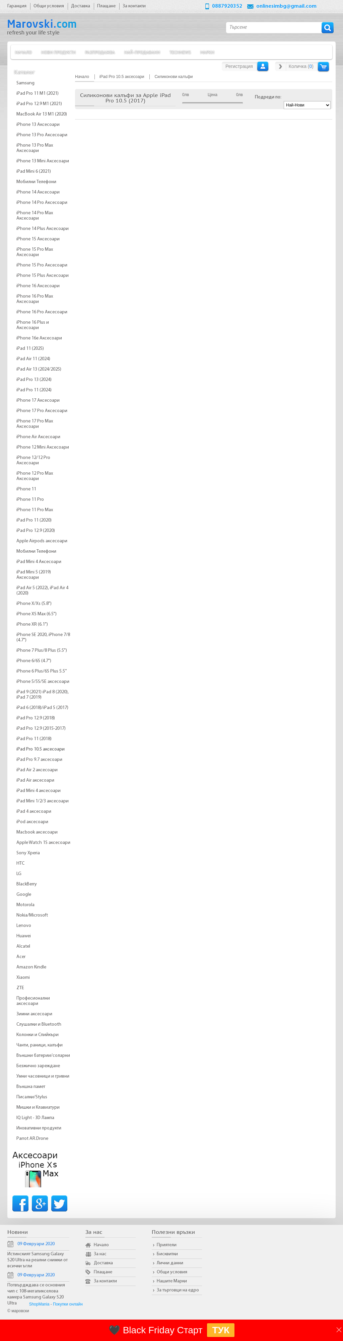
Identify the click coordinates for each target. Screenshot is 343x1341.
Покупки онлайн (68, 1304)
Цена (212, 94)
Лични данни (170, 1263)
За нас (100, 1254)
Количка (323, 66)
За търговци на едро (178, 1290)
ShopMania (39, 1304)
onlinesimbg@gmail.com (286, 6)
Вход (262, 66)
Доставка (103, 1263)
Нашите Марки (172, 1281)
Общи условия (172, 1272)
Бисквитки (167, 1254)
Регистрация (239, 66)
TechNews (180, 52)
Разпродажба (100, 52)
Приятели (167, 1245)
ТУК (220, 1330)
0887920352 (227, 6)
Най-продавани (142, 52)
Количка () (301, 66)
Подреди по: (268, 97)
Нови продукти (58, 52)
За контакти (105, 1281)
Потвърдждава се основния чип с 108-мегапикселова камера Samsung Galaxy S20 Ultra (36, 1294)
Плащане (103, 1272)
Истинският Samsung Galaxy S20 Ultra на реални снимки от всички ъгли (37, 1260)
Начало (23, 52)
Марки (207, 52)
